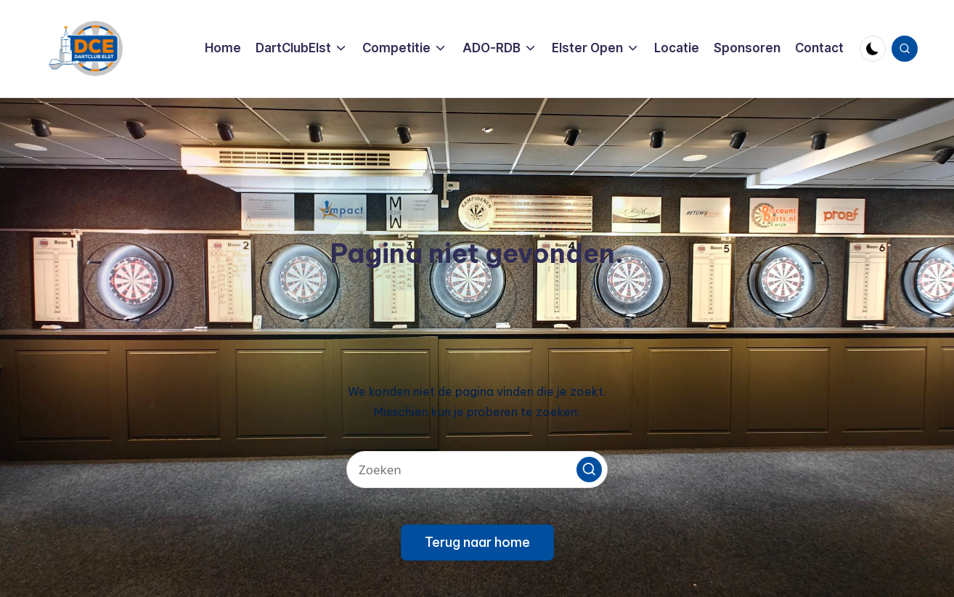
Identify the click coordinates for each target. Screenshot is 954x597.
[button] (589, 469)
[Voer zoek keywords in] (477, 469)
